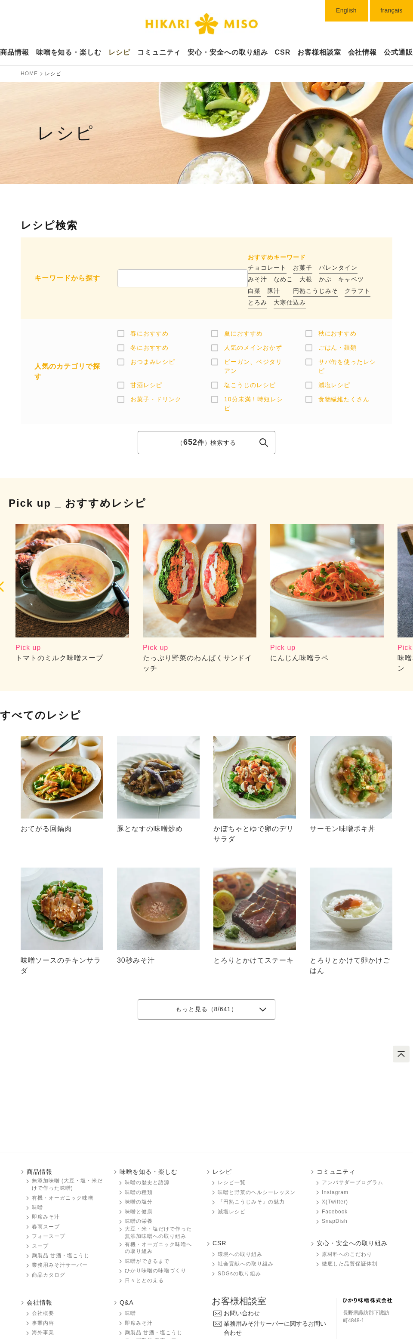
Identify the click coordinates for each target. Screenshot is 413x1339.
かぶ (325, 279)
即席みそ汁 (46, 1217)
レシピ (119, 52)
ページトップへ (401, 1054)
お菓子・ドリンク (156, 399)
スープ (40, 1246)
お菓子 (302, 267)
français (391, 10)
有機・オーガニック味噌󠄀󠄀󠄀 (62, 1198)
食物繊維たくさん (344, 399)
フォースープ (48, 1236)
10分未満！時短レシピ (253, 404)
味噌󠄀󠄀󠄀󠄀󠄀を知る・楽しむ (69, 52)
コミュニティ (159, 52)
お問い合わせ (242, 1313)
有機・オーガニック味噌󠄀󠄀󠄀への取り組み (158, 1248)
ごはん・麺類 (337, 347)
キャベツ (351, 279)
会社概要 (43, 1313)
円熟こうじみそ (315, 290)
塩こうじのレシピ (250, 385)
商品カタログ (48, 1275)
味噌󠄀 (130, 1313)
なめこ (283, 279)
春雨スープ (46, 1227)
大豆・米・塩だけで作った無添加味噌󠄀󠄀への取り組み (158, 1232)
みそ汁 (257, 279)
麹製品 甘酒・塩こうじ (60, 1256)
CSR (283, 52)
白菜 (254, 290)
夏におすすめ (243, 333)
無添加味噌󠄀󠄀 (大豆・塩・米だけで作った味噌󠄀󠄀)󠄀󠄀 (67, 1184)
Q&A (126, 1302)
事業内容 (43, 1323)
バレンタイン (338, 267)
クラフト (357, 290)
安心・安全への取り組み (228, 52)
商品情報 (14, 52)
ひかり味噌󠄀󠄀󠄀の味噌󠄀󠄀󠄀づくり (155, 1271)
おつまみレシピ (153, 361)
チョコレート (267, 267)
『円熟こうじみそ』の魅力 (251, 1202)
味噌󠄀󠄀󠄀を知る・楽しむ (149, 1171)
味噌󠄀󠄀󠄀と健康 (139, 1212)
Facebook (335, 1212)
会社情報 (362, 52)
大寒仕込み (290, 302)
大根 (305, 279)
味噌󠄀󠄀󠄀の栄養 (139, 1221)
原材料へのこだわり (347, 1254)
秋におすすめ (337, 333)
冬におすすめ (149, 347)
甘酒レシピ (146, 385)
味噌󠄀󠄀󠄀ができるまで (147, 1261)
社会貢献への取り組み (246, 1264)
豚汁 (273, 290)
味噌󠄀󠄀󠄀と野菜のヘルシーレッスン (257, 1192)
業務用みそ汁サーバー (60, 1265)
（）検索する (206, 442)
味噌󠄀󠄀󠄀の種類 (139, 1192)
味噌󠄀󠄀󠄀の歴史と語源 (147, 1182)
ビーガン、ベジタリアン (253, 366)
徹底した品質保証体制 (350, 1264)
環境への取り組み (240, 1254)
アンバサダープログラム (352, 1182)
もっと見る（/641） (206, 1009)
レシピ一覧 (232, 1182)
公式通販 (398, 52)
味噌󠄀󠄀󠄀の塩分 (139, 1202)
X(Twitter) (335, 1202)
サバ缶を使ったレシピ (347, 366)
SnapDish (335, 1221)
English (346, 10)
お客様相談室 (319, 52)
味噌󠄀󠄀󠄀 (37, 1207)
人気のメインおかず (253, 347)
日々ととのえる (144, 1280)
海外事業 (43, 1333)
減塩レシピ (334, 385)
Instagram (335, 1192)
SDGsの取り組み (239, 1274)
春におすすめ (149, 333)
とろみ (257, 302)
